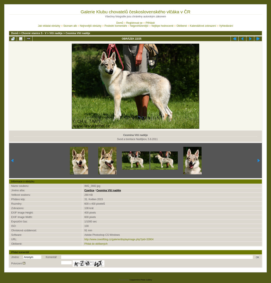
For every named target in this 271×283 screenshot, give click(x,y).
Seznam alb (70, 25)
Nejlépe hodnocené (162, 25)
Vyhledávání (226, 25)
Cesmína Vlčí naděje (77, 33)
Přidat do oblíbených (96, 243)
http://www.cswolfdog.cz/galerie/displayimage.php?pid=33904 (119, 239)
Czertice (89, 190)
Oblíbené (182, 25)
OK (257, 257)
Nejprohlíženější (139, 25)
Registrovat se (134, 22)
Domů (119, 22)
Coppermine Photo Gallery (141, 280)
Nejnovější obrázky (90, 25)
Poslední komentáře (115, 25)
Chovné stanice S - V (34, 33)
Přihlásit (150, 22)
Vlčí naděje (56, 33)
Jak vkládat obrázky (49, 25)
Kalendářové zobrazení (203, 25)
